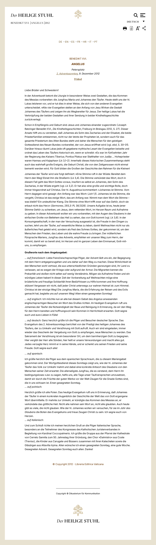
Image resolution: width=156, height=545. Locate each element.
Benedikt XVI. (20, 23)
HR (84, 41)
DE (60, 41)
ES (72, 41)
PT (95, 41)
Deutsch (134, 22)
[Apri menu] (142, 15)
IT (90, 41)
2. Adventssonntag (67, 73)
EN (66, 41)
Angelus (37, 23)
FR (78, 41)
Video (78, 79)
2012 (47, 23)
